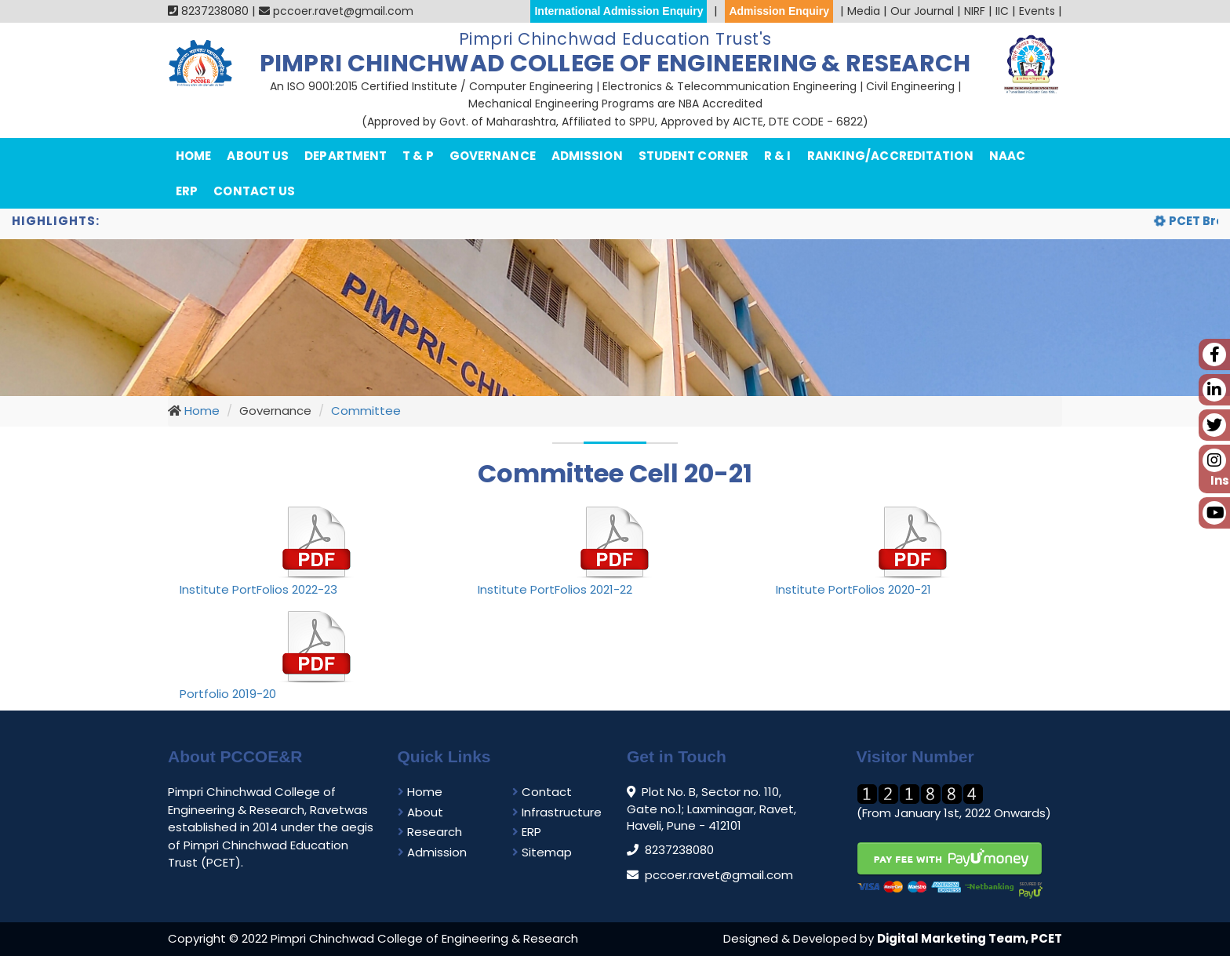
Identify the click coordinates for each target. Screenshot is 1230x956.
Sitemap (542, 852)
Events (1037, 11)
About (420, 812)
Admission (587, 155)
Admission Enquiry (779, 11)
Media (863, 11)
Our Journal (922, 11)
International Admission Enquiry (618, 11)
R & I (777, 155)
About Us (258, 155)
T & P (418, 155)
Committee (366, 410)
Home (193, 155)
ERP (187, 191)
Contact (542, 791)
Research (430, 831)
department (345, 155)
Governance (492, 155)
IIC (1002, 11)
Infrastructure (557, 812)
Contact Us (254, 191)
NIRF (974, 11)
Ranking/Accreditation (890, 155)
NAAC (1007, 155)
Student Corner (693, 155)
